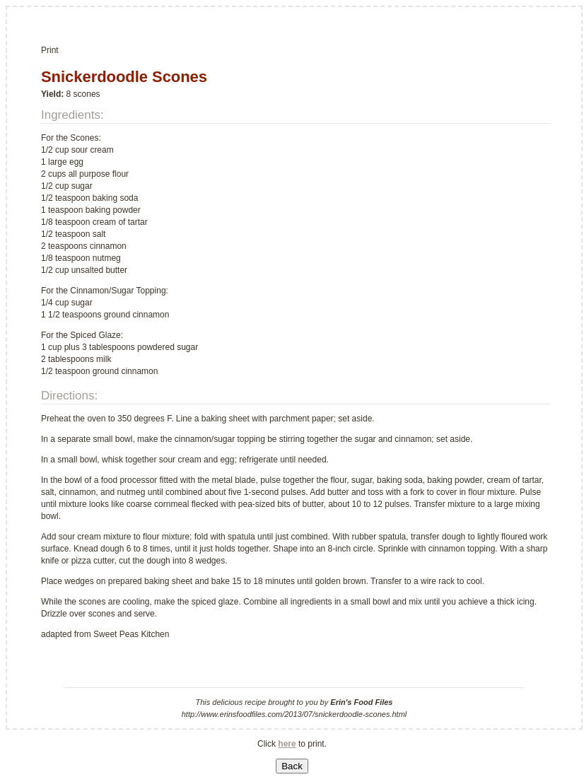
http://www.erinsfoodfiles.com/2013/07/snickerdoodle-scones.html (294, 714)
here (287, 744)
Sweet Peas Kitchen (131, 634)
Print (50, 50)
